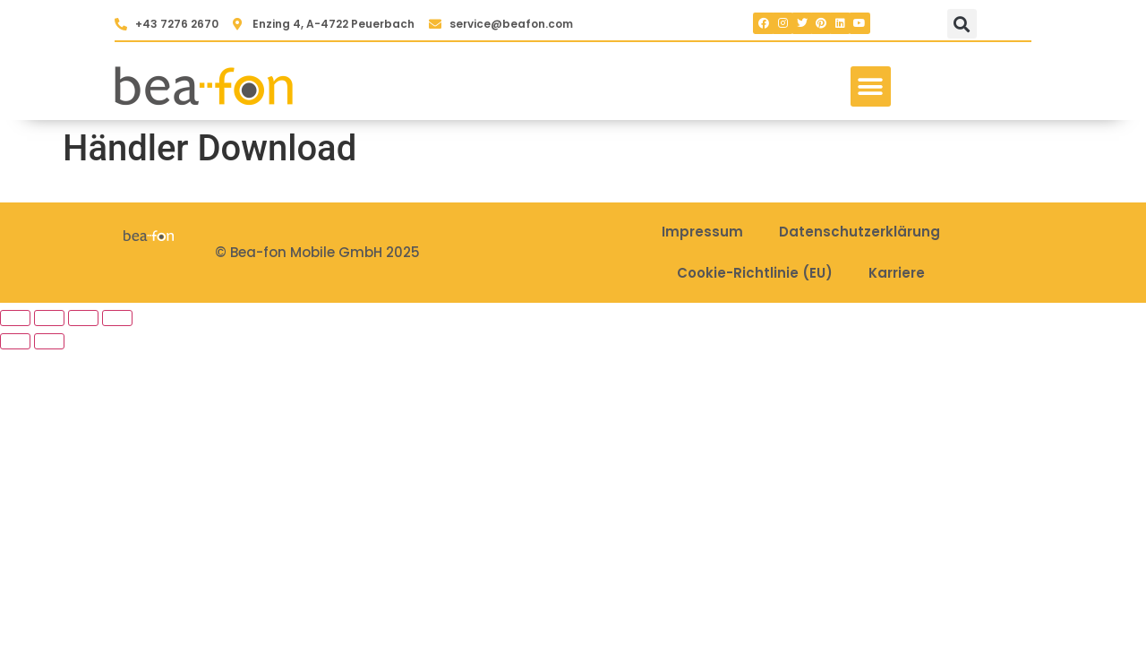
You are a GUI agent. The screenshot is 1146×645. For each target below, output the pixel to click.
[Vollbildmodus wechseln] (49, 318)
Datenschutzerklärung (859, 231)
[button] (962, 24)
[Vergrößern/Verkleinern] (15, 318)
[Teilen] (83, 318)
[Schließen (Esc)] (117, 318)
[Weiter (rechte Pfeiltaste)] (49, 341)
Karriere (896, 272)
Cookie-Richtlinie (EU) (755, 272)
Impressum (702, 231)
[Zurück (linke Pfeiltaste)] (15, 341)
